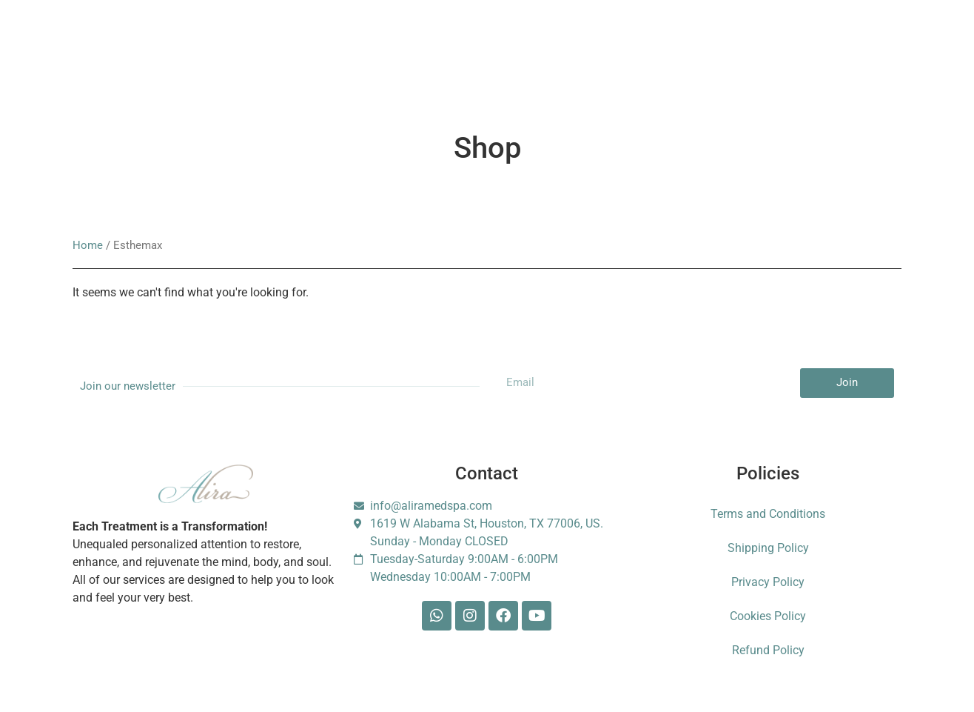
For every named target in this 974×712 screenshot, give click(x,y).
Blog (559, 44)
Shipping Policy (768, 548)
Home (88, 245)
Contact (618, 44)
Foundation (692, 44)
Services (158, 44)
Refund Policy (768, 650)
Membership (295, 44)
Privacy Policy (768, 582)
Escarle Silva (780, 45)
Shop (505, 44)
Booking (372, 44)
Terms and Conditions (768, 514)
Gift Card (441, 44)
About (222, 44)
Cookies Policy (768, 616)
